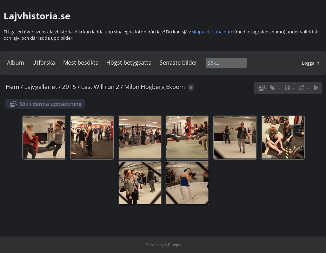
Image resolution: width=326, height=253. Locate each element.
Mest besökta (81, 62)
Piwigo (174, 245)
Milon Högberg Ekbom (154, 87)
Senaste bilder (179, 62)
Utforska (43, 62)
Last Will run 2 (100, 87)
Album (15, 62)
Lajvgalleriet (40, 87)
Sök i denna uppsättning (50, 103)
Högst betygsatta (129, 62)
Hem (12, 87)
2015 (69, 87)
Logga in (310, 63)
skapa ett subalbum (212, 31)
